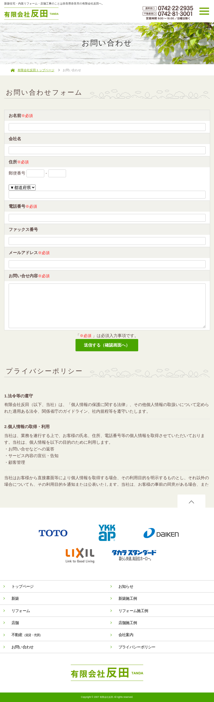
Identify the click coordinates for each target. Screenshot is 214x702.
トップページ (22, 586)
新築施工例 (127, 598)
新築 (15, 598)
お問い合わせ (22, 647)
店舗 (15, 622)
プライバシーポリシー (136, 647)
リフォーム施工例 (133, 610)
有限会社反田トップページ (36, 70)
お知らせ (125, 586)
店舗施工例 (127, 622)
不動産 (27, 634)
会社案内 (125, 634)
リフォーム (20, 610)
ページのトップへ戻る (191, 501)
